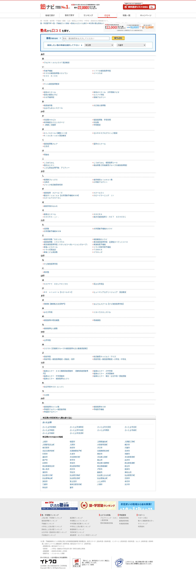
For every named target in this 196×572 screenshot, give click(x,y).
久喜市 (72, 454)
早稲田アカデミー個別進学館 (55, 409)
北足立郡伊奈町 (48, 451)
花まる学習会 (99, 284)
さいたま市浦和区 (77, 427)
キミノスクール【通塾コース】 (56, 133)
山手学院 (47, 340)
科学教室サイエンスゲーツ (54, 122)
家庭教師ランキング (77, 529)
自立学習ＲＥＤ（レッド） (54, 387)
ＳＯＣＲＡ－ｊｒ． (51, 217)
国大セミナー (49, 165)
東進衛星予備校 (100, 244)
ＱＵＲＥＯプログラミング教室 (105, 133)
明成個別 (97, 320)
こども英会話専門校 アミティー (56, 168)
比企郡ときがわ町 (104, 475)
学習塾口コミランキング (78, 521)
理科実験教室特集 (106, 523)
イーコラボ (98, 73)
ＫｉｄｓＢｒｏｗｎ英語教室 (55, 136)
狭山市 (99, 460)
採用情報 (64, 566)
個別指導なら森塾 (51, 328)
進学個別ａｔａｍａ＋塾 (103, 180)
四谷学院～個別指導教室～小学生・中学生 (110, 359)
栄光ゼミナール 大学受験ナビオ (106, 92)
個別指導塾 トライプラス (54, 242)
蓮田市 (45, 472)
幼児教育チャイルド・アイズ (105, 357)
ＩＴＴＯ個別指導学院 (102, 71)
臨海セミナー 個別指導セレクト (56, 379)
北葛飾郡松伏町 (103, 451)
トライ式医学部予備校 (102, 247)
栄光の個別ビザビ (51, 95)
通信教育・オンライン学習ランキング (83, 535)
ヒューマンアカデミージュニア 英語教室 (110, 292)
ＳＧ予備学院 (49, 97)
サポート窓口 (142, 518)
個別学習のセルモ (51, 206)
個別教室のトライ (100, 239)
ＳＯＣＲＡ (98, 214)
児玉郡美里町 (130, 457)
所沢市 (72, 469)
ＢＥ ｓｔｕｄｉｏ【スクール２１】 (58, 292)
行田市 (45, 454)
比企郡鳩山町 (47, 478)
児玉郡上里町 (102, 457)
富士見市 (73, 481)
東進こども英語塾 (51, 252)
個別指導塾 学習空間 (102, 120)
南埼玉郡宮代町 (76, 484)
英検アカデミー (100, 97)
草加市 (72, 463)
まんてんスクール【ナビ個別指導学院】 (109, 304)
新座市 (127, 469)
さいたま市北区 (131, 427)
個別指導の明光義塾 (51, 320)
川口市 (99, 448)
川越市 (127, 448)
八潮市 (99, 484)
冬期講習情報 (124, 524)
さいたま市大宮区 (104, 427)
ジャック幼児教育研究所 (53, 185)
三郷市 (45, 484)
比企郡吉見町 (75, 478)
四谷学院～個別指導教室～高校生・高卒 (59, 359)
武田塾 (46, 229)
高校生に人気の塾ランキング (52, 529)
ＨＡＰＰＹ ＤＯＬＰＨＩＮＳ (56, 284)
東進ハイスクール (51, 247)
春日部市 (45, 448)
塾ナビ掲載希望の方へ (146, 521)
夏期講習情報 (124, 521)
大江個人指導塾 (100, 105)
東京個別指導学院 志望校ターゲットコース (111, 242)
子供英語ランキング (49, 535)
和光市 (45, 487)
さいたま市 (47, 422)
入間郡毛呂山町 (48, 445)
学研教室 (97, 125)
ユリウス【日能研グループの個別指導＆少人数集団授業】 (66, 348)
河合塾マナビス (50, 120)
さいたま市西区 (103, 430)
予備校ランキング (48, 524)
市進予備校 (48, 71)
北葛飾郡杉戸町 (76, 451)
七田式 (46, 182)
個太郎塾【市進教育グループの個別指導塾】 (111, 165)
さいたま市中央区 (77, 430)
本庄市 (127, 481)
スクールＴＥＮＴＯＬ (52, 198)
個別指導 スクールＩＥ (53, 193)
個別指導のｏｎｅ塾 (51, 407)
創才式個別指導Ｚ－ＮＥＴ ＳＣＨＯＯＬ (110, 217)
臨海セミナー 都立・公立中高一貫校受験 (110, 376)
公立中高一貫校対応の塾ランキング (54, 532)
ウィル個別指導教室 (51, 84)
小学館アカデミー (100, 182)
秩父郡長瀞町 (130, 463)
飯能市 (99, 472)
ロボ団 (46, 395)
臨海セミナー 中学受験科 (54, 376)
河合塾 (96, 122)
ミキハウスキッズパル (102, 312)
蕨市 (71, 487)
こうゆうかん (49, 163)
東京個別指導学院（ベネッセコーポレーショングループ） (66, 244)
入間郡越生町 (102, 442)
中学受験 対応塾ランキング (79, 524)
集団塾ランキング (76, 518)
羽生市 (72, 472)
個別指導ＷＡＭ (100, 407)
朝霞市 (72, 442)
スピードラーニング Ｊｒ (104, 195)
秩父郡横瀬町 (102, 466)
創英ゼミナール (50, 214)
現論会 (46, 155)
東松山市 (128, 472)
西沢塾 (46, 272)
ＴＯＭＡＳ (98, 250)
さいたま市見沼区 (77, 433)
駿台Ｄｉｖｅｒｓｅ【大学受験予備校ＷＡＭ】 (62, 195)
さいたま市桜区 (48, 430)
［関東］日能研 (50, 125)
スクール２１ (99, 193)
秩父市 (127, 466)
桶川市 (127, 445)
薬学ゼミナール (100, 144)
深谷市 (45, 481)
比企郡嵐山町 (102, 478)
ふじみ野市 (101, 481)
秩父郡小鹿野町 (103, 463)
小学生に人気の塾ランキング (52, 526)
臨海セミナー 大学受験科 (104, 374)
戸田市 (99, 469)
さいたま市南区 (48, 433)
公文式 (46, 146)
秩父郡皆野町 (75, 466)
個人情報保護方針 (53, 566)
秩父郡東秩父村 (48, 466)
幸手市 (72, 460)
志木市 (127, 460)
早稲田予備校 (99, 409)
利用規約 (141, 526)
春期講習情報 (124, 518)
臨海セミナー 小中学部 (103, 371)
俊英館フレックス (51, 180)
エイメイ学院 (99, 95)
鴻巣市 (127, 454)
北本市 (127, 451)
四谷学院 (47, 357)
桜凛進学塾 (48, 105)
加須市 (72, 448)
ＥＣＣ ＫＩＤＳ (51, 76)
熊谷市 (99, 454)
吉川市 (127, 484)
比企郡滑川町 (130, 475)
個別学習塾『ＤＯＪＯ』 (53, 239)
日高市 (127, 478)
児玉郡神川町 (75, 457)
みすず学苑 (48, 312)
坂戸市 (45, 460)
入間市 (72, 445)
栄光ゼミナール (50, 92)
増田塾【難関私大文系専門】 (55, 304)
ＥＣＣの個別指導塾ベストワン (56, 73)
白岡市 (45, 463)
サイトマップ (142, 524)
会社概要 (43, 566)
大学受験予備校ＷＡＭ (52, 231)
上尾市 (45, 442)
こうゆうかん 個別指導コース (106, 163)
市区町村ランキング (77, 532)
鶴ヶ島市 (45, 469)
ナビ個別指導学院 (51, 264)
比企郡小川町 (47, 475)
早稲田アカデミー (51, 412)
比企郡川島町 (75, 475)
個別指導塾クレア (51, 144)
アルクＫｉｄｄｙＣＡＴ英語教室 (56, 63)
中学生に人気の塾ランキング (80, 526)
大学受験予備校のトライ (103, 229)
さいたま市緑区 (131, 430)
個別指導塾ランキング (49, 521)
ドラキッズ (98, 252)
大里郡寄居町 (102, 445)
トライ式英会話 (50, 250)
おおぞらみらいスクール (53, 108)
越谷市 (45, 457)
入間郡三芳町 (130, 442)
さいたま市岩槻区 (49, 427)
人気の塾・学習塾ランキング (52, 518)
